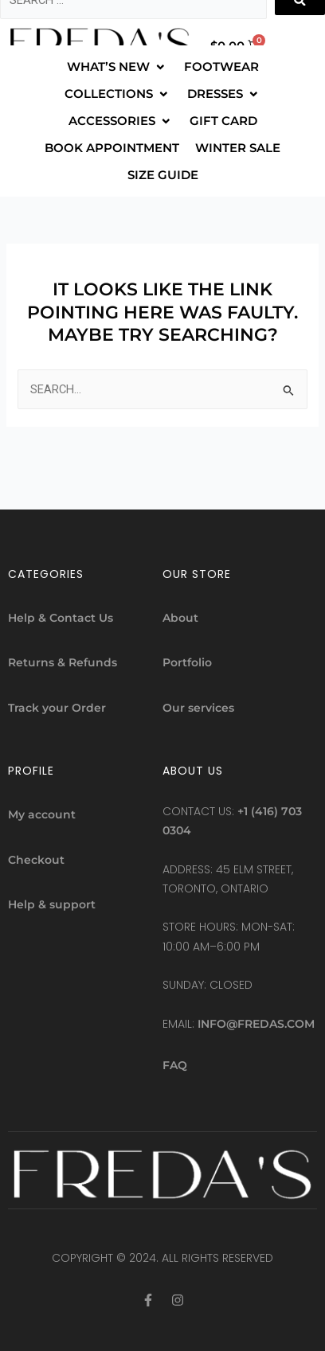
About (180, 618)
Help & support (52, 904)
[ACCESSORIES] (121, 121)
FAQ (174, 1065)
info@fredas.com (256, 1024)
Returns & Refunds (62, 662)
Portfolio (187, 662)
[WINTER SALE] (237, 148)
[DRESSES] (224, 93)
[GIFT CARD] (223, 121)
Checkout (36, 860)
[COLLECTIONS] (118, 93)
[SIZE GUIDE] (162, 175)
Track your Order (57, 708)
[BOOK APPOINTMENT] (112, 148)
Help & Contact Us (60, 618)
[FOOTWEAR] (221, 66)
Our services (198, 708)
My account (42, 814)
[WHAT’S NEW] (117, 66)
